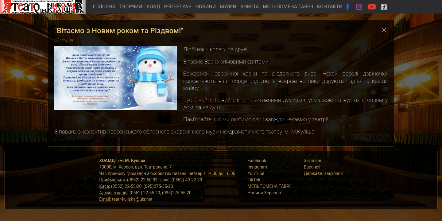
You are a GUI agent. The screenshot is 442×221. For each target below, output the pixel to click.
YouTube (256, 173)
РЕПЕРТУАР (178, 7)
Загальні (312, 160)
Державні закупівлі (323, 173)
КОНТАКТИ (330, 7)
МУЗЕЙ (228, 7)
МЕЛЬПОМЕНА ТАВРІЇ (288, 7)
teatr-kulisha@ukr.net (132, 199)
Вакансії (312, 167)
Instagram (257, 167)
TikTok (254, 179)
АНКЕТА (249, 7)
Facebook (257, 160)
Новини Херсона (264, 192)
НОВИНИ (206, 7)
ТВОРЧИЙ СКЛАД (139, 7)
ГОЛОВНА (104, 7)
